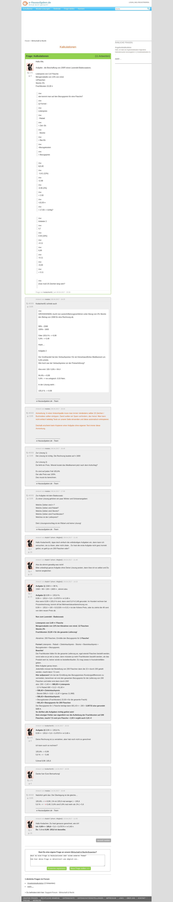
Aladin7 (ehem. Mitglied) (53, 537)
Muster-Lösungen (43, 9)
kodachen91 (48, 292)
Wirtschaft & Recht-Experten (83, 852)
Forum (27, 41)
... (118, 59)
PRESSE (26, 900)
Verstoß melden (103, 840)
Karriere (81, 9)
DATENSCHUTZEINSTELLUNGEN (90, 898)
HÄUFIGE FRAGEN (30, 898)
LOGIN (131, 2)
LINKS (121, 898)
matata (47, 299)
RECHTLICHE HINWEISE (50, 898)
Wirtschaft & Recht (66, 892)
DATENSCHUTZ (69, 898)
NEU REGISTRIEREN (142, 2)
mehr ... (30, 887)
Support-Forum (51, 892)
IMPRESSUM (111, 898)
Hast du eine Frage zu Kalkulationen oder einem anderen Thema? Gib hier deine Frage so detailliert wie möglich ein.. (67, 860)
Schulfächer (28, 9)
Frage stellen (69, 9)
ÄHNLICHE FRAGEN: (124, 43)
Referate (57, 9)
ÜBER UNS (131, 898)
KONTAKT (141, 898)
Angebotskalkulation (35, 883)
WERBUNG (37, 900)
